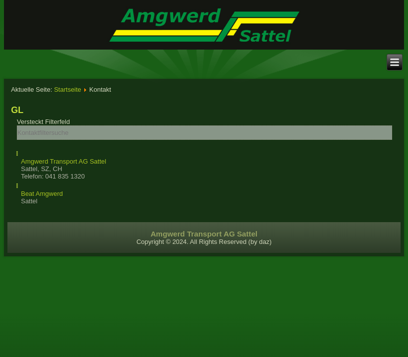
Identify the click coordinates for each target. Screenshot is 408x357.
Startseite (67, 89)
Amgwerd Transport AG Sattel (63, 161)
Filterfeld (44, 121)
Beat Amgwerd (42, 193)
